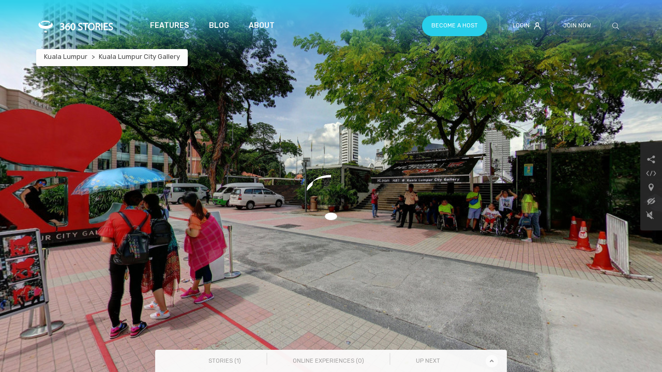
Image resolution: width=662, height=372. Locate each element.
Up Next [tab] (428, 361)
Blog (219, 25)
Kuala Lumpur (65, 56)
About (262, 25)
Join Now (577, 25)
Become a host (454, 25)
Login (527, 25)
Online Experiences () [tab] (328, 361)
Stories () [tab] (224, 361)
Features (169, 25)
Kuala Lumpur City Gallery (139, 56)
